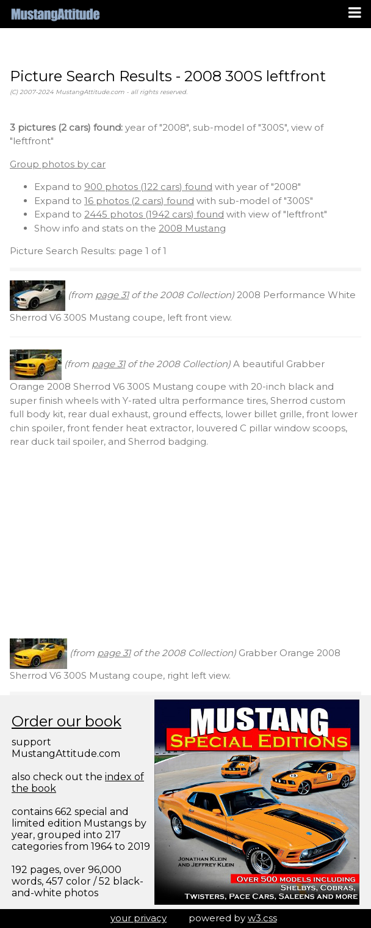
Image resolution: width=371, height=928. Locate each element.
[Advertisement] (185, 543)
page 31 (112, 295)
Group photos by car (58, 164)
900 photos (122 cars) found (148, 186)
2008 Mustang (192, 228)
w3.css (262, 918)
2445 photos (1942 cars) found (154, 214)
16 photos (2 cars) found (139, 200)
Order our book (66, 721)
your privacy (138, 918)
